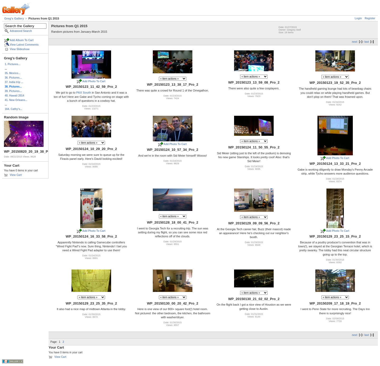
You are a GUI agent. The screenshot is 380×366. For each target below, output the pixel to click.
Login (358, 18)
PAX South (83, 92)
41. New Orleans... (16, 100)
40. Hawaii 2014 (14, 95)
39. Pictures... (13, 91)
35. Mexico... (12, 73)
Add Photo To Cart (94, 81)
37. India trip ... (14, 82)
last (366, 41)
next (354, 41)
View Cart (16, 175)
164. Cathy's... (13, 109)
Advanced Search (21, 31)
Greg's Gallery (14, 18)
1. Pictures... (12, 64)
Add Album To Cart (22, 40)
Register (370, 18)
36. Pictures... (13, 77)
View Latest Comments (24, 44)
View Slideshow (20, 49)
